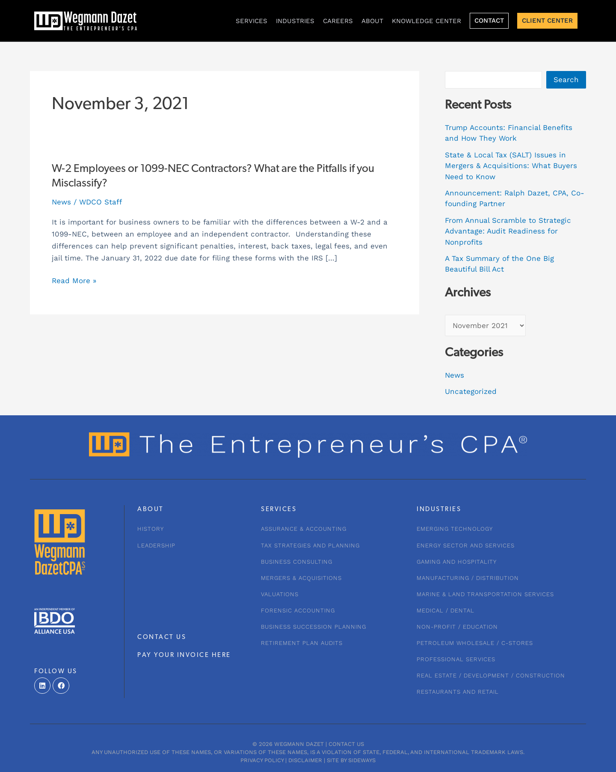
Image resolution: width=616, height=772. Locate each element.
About (372, 21)
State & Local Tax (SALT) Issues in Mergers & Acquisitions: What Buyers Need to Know (511, 166)
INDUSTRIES (295, 21)
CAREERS (338, 21)
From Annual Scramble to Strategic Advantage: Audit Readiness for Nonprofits (508, 231)
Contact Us (346, 744)
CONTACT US (161, 637)
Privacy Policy (262, 760)
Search (566, 79)
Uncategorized (471, 391)
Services (251, 21)
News (61, 202)
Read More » (74, 281)
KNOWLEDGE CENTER (426, 21)
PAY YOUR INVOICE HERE (184, 655)
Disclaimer (305, 760)
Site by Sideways (351, 760)
